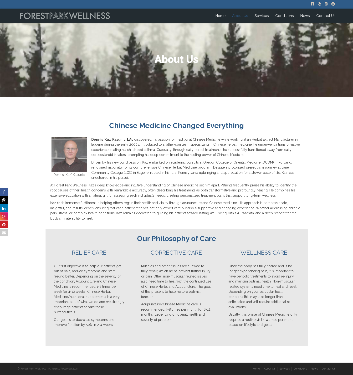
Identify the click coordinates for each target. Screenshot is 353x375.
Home (220, 16)
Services (262, 16)
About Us (240, 16)
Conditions (284, 16)
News (305, 16)
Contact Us (325, 16)
